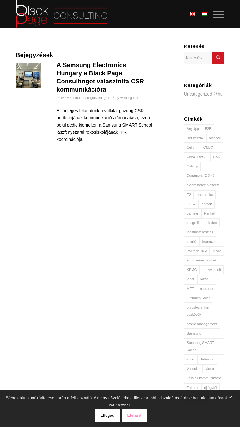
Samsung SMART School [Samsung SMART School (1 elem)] (200, 346)
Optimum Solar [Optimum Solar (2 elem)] (198, 298)
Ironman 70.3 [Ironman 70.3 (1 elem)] (197, 251)
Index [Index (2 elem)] (212, 223)
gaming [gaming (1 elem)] (192, 213)
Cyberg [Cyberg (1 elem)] (192, 166)
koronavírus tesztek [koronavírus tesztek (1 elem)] (202, 260)
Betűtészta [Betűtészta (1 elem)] (195, 138)
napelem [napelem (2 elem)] (206, 288)
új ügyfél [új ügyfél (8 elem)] (210, 388)
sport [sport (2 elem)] (190, 359)
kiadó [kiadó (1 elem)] (217, 251)
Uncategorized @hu (94, 98)
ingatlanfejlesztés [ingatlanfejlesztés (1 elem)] (200, 232)
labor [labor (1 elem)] (190, 279)
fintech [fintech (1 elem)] (207, 204)
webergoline (129, 98)
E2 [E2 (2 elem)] (189, 194)
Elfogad (108, 415)
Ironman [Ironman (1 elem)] (208, 241)
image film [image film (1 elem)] (194, 223)
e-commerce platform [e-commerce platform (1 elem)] (203, 185)
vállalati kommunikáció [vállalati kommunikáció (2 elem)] (204, 378)
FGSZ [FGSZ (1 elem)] (191, 204)
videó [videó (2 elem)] (210, 368)
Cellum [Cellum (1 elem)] (192, 147)
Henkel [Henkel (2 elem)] (209, 213)
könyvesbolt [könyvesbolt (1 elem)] (212, 269)
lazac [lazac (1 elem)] (204, 279)
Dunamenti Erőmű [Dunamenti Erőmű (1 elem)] (201, 175)
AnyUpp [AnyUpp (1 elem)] (193, 129)
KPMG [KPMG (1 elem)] (192, 269)
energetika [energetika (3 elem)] (205, 194)
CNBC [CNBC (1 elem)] (208, 147)
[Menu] (215, 14)
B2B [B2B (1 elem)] (208, 129)
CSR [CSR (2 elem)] (216, 157)
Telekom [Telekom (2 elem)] (206, 359)
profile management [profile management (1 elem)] (202, 324)
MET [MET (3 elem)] (190, 288)
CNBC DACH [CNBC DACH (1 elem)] (197, 157)
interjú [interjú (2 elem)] (191, 241)
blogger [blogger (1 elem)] (215, 138)
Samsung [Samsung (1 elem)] (194, 333)
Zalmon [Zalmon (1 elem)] (192, 388)
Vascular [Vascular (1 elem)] (193, 368)
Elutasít (135, 415)
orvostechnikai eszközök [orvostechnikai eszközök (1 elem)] (198, 310)
